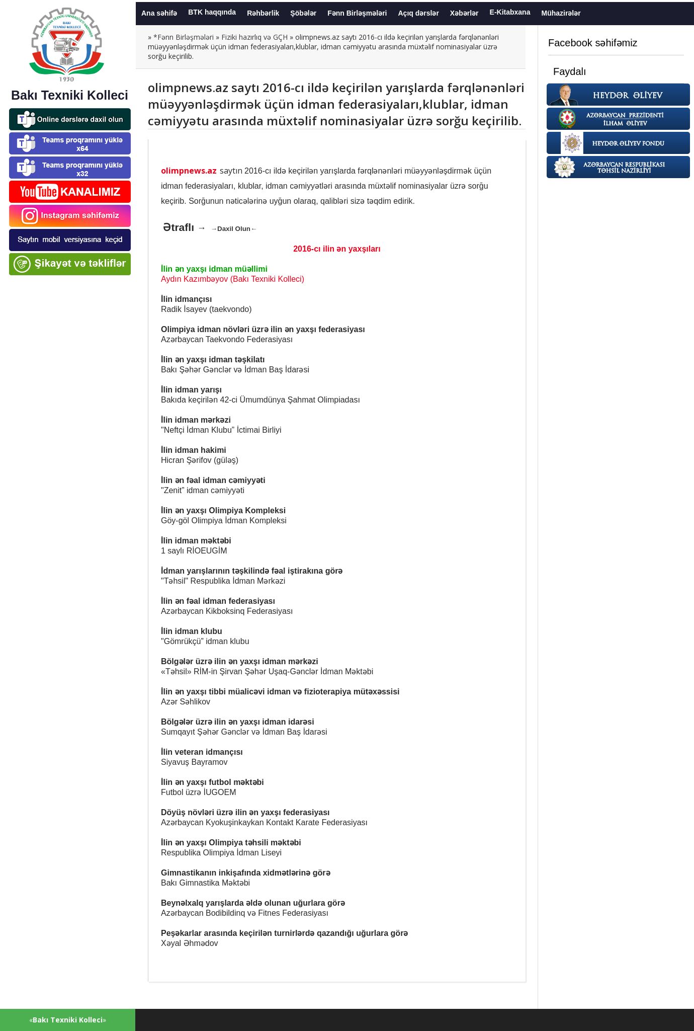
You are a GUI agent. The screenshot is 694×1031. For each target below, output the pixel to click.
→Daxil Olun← (234, 228)
